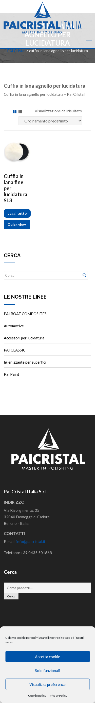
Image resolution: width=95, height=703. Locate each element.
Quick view (17, 224)
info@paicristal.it (30, 541)
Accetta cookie (47, 656)
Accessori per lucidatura (24, 338)
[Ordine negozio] (50, 120)
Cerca (11, 596)
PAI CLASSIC (15, 350)
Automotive (14, 326)
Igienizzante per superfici (25, 362)
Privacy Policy (58, 695)
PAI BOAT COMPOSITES (25, 313)
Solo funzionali (47, 670)
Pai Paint (11, 374)
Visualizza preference (47, 684)
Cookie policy (37, 695)
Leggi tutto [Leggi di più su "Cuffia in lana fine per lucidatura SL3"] (17, 213)
